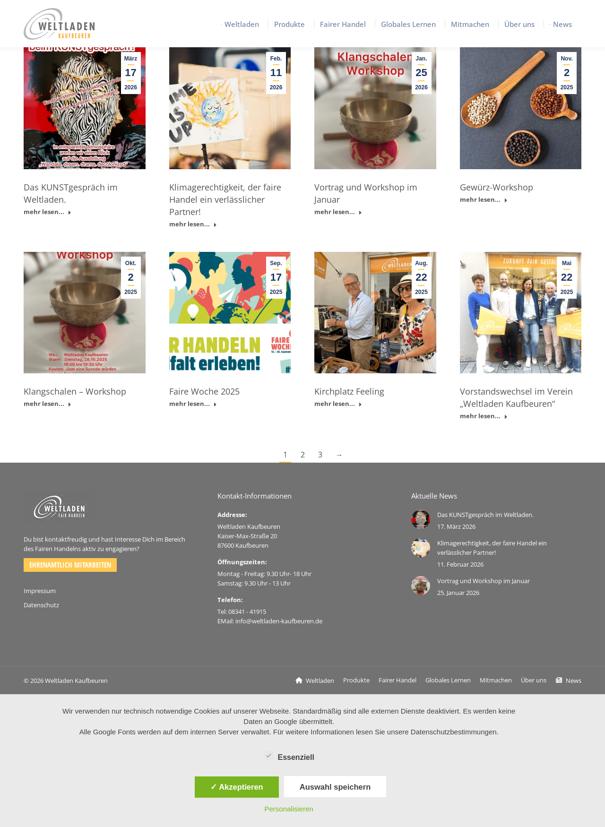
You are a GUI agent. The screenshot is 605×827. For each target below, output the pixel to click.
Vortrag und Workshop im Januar (483, 581)
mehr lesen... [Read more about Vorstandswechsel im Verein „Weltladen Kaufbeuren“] (484, 416)
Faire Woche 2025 (204, 391)
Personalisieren (289, 809)
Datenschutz (41, 605)
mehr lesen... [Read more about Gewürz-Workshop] (484, 200)
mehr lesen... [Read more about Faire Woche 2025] (193, 404)
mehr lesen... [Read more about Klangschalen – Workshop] (47, 404)
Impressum (40, 590)
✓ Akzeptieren (236, 787)
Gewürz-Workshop (496, 187)
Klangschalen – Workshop (75, 391)
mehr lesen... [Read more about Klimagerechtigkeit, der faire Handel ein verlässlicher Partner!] (193, 224)
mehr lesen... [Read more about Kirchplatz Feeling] (338, 404)
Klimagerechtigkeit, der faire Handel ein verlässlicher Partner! (225, 199)
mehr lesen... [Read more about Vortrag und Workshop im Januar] (338, 212)
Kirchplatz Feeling (349, 391)
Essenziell (289, 755)
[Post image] (420, 519)
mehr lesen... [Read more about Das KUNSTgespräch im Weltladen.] (47, 212)
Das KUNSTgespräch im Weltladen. (485, 514)
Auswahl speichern (335, 787)
